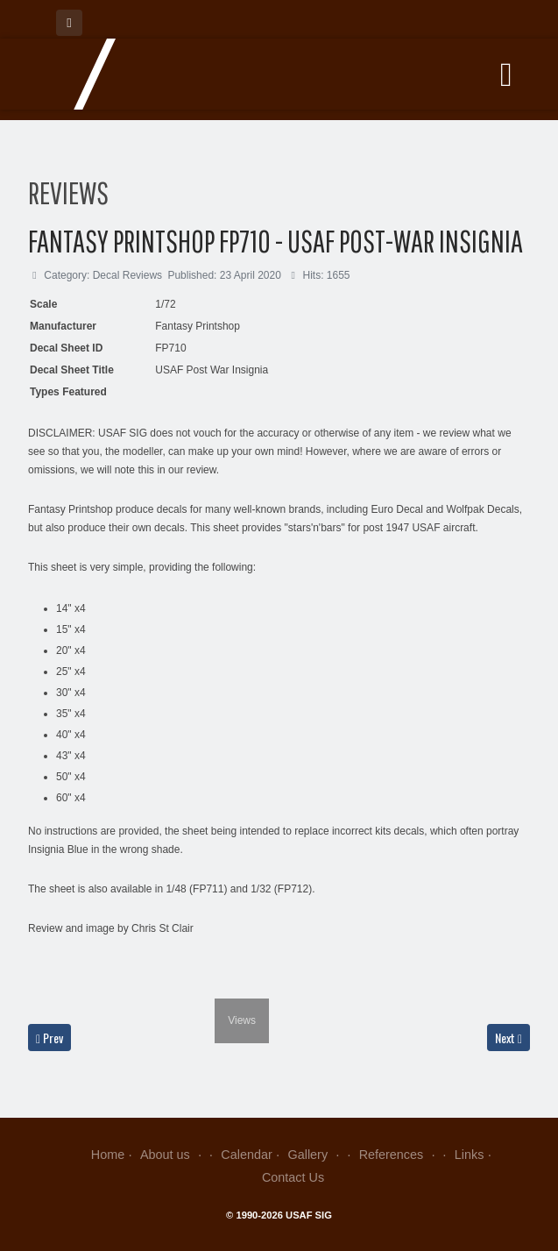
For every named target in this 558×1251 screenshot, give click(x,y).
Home (107, 1155)
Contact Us (293, 1177)
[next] (258, 985)
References (399, 1155)
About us (173, 1155)
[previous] (39, 985)
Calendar (246, 1155)
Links (469, 1155)
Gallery (315, 1155)
